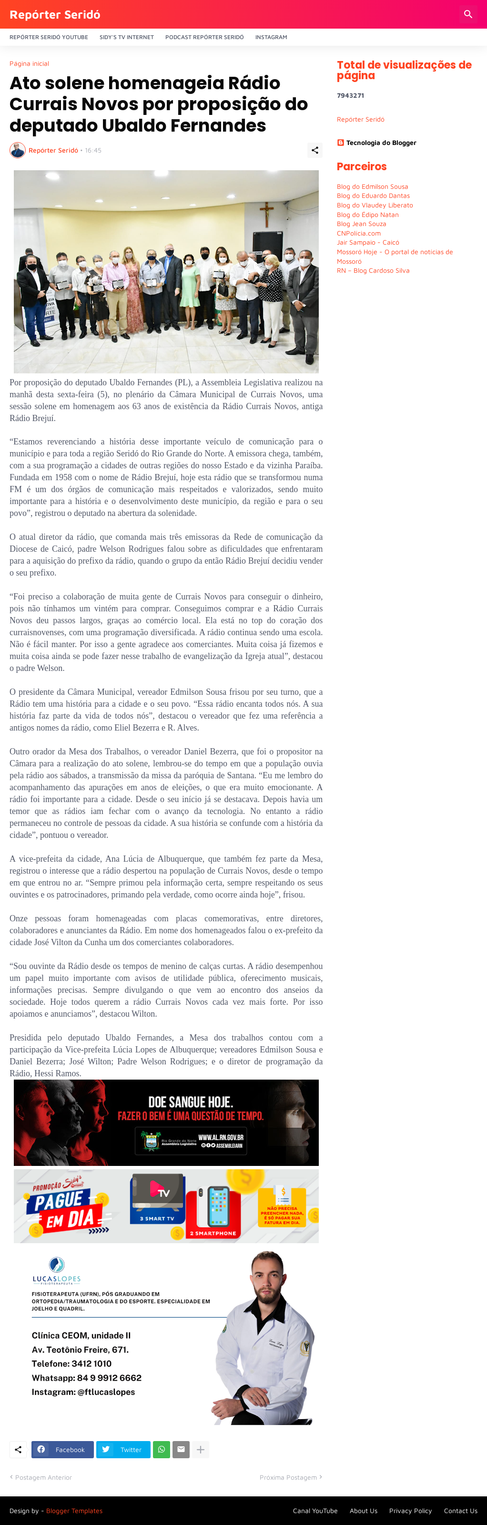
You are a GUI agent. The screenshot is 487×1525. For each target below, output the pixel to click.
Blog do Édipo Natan (368, 214)
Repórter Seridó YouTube (49, 37)
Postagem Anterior (43, 1477)
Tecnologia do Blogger (376, 142)
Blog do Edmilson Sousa (372, 186)
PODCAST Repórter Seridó (204, 37)
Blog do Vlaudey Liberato (375, 205)
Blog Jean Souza (361, 223)
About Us (363, 1510)
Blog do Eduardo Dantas (373, 195)
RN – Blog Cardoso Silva (373, 270)
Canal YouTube (315, 1510)
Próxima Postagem (288, 1477)
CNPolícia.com (359, 233)
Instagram (271, 37)
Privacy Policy (410, 1510)
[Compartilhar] (315, 150)
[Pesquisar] (468, 14)
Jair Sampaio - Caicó (368, 242)
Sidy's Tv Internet (127, 37)
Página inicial (29, 63)
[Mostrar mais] (200, 1449)
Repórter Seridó (55, 14)
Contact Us (460, 1510)
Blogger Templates (74, 1510)
